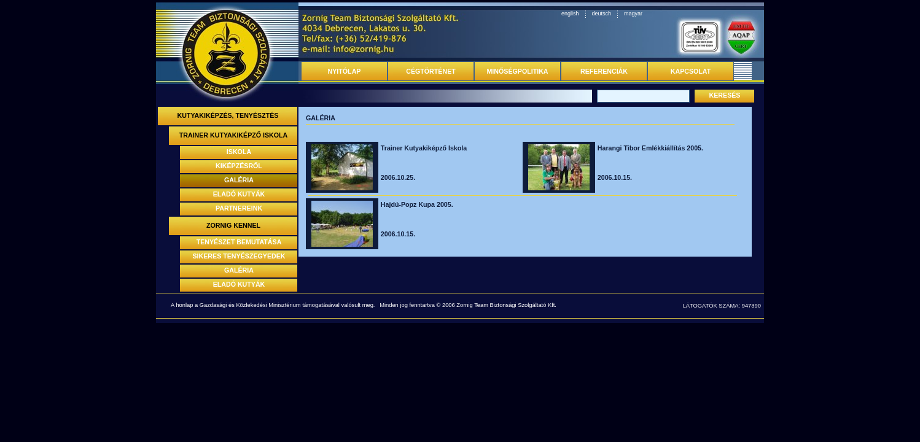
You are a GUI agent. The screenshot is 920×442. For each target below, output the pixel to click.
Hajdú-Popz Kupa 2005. (417, 204)
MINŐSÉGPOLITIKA (517, 71)
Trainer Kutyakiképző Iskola (424, 148)
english (570, 13)
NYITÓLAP (344, 71)
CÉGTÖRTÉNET (431, 71)
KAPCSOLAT (691, 71)
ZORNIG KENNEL (233, 225)
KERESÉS (725, 95)
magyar (633, 13)
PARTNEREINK (239, 208)
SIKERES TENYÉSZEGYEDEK (239, 256)
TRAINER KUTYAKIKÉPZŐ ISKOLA (233, 135)
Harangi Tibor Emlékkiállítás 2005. (650, 148)
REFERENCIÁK (604, 71)
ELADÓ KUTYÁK (239, 194)
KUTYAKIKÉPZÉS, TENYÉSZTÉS (228, 115)
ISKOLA (239, 151)
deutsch (602, 13)
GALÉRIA (239, 180)
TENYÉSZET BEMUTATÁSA (239, 242)
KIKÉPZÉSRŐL (239, 165)
